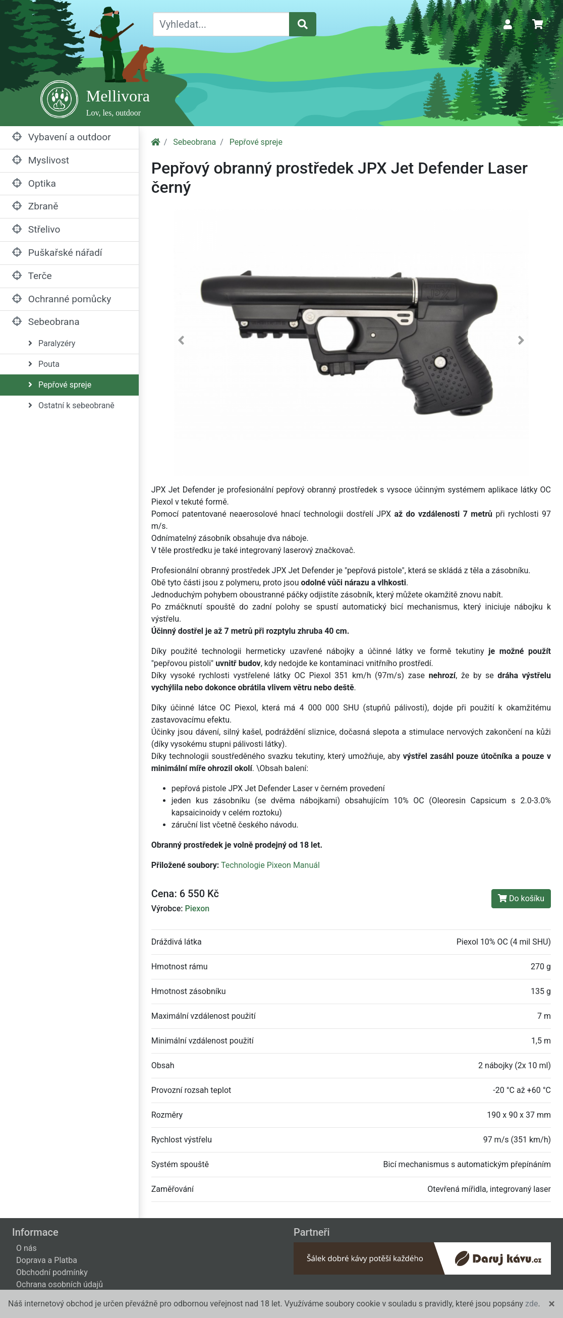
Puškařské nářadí (57, 252)
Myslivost (40, 160)
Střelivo (36, 229)
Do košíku (521, 898)
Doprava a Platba (46, 1260)
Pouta (44, 364)
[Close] (551, 1304)
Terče (32, 276)
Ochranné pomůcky (61, 299)
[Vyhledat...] (221, 24)
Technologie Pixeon (256, 865)
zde (531, 1303)
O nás (26, 1248)
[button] (181, 342)
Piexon (197, 908)
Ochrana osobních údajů (59, 1284)
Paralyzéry (51, 343)
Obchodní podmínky (52, 1272)
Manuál (306, 865)
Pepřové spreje (59, 385)
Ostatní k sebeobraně (71, 405)
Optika (34, 183)
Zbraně (35, 206)
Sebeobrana (46, 321)
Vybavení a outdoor (61, 137)
